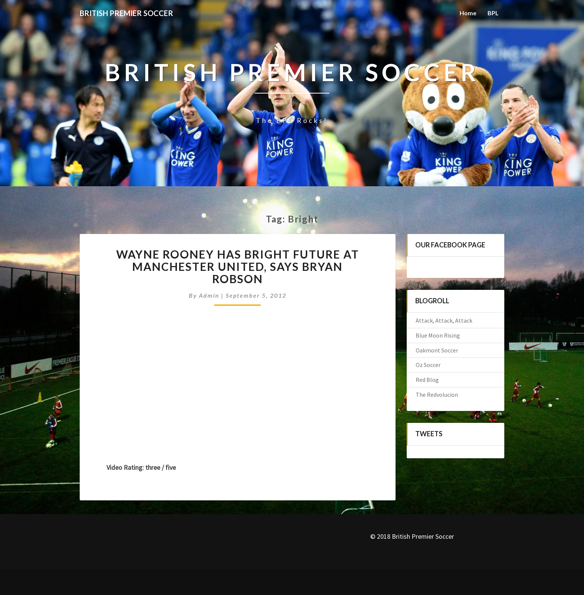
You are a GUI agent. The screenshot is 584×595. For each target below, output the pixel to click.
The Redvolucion (437, 394)
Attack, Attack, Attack (444, 320)
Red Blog (427, 379)
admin (209, 295)
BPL (493, 12)
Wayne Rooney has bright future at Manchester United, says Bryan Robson (237, 266)
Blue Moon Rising (438, 335)
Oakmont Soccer (437, 350)
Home (468, 12)
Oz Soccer (428, 364)
